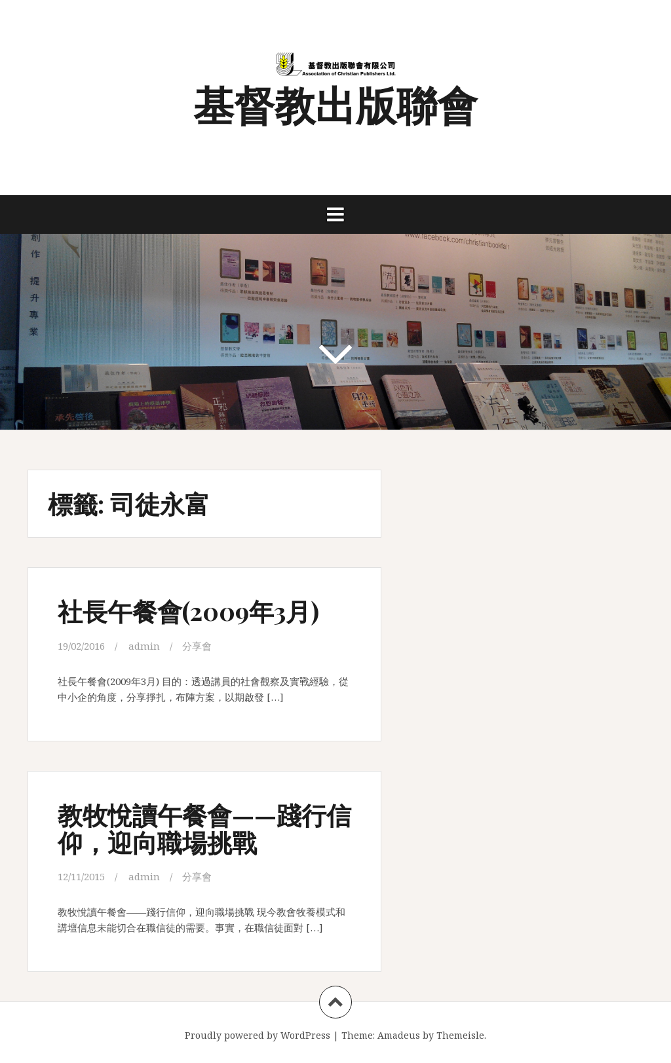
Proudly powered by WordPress (257, 1035)
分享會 (197, 645)
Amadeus (398, 1035)
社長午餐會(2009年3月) (188, 610)
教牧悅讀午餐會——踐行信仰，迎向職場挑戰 (204, 828)
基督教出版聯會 (335, 104)
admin (144, 645)
